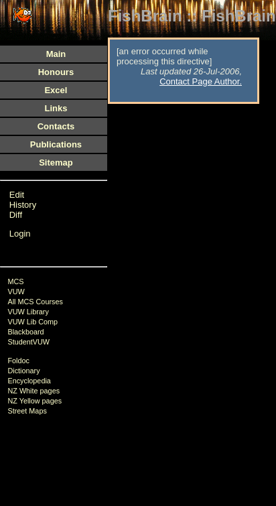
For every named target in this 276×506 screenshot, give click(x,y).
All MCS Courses (34, 302)
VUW (15, 292)
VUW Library (27, 312)
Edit (16, 195)
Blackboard (25, 332)
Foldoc (18, 361)
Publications (56, 144)
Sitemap (56, 162)
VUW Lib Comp (32, 322)
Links (55, 108)
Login (20, 234)
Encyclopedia (28, 381)
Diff (15, 215)
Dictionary (23, 371)
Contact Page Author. (200, 81)
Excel (55, 90)
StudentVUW (28, 342)
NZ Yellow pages (34, 401)
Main (56, 54)
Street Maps (26, 411)
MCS (15, 281)
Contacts (56, 126)
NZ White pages (33, 391)
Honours (56, 72)
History (22, 205)
